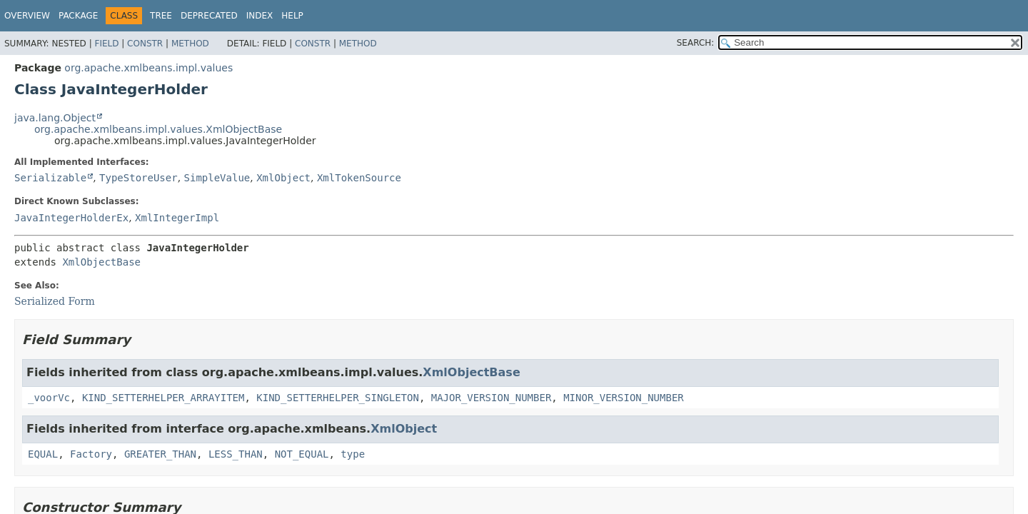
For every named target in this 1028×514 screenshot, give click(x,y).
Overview (27, 16)
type (353, 454)
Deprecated (209, 16)
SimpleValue (217, 177)
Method (190, 44)
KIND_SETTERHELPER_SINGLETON (337, 397)
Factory (91, 454)
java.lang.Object (55, 118)
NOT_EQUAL (302, 454)
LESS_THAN (235, 454)
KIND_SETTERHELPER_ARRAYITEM (163, 397)
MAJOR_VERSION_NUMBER (491, 397)
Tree (161, 16)
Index (259, 16)
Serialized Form (54, 301)
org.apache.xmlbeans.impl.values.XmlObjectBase (158, 129)
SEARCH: (696, 43)
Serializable (50, 177)
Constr (145, 44)
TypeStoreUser (138, 177)
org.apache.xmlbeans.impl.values (148, 68)
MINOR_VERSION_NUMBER (623, 397)
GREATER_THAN (160, 454)
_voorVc (49, 397)
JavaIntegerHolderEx (71, 217)
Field (106, 44)
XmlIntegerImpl (177, 217)
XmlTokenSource (359, 177)
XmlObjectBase (101, 262)
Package (78, 16)
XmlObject (283, 177)
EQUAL (43, 454)
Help (292, 16)
